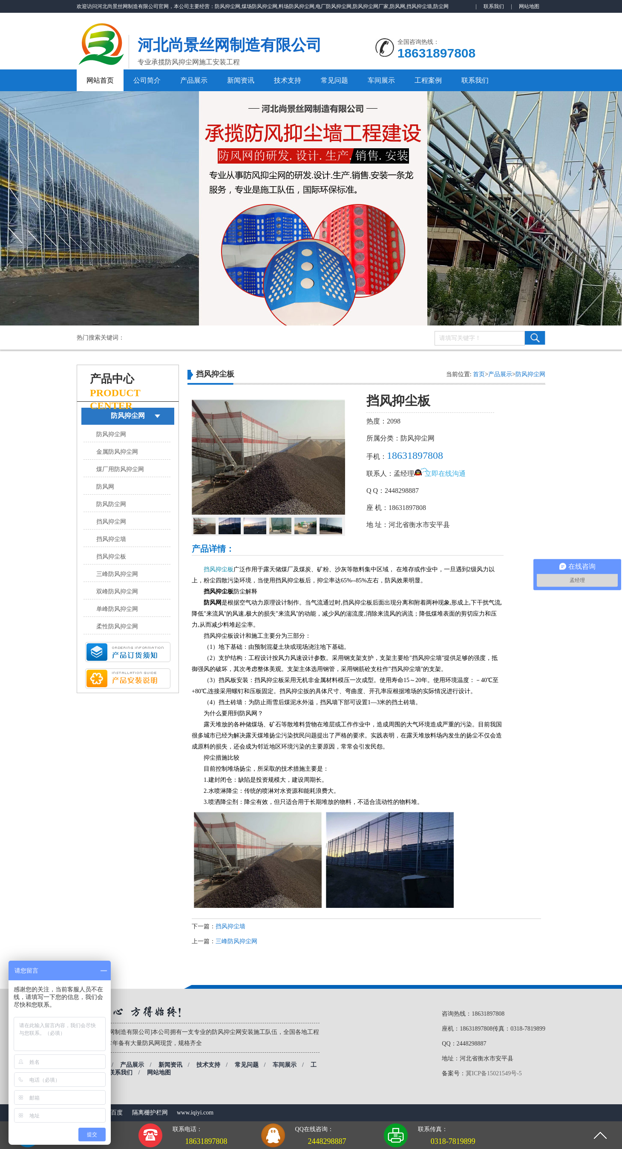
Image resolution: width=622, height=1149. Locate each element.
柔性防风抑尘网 (117, 626)
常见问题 (334, 80)
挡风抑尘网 (111, 521)
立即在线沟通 (445, 473)
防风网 (105, 487)
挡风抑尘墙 (111, 539)
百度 (117, 1112)
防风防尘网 (111, 504)
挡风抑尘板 (111, 556)
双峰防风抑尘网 (117, 591)
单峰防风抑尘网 (117, 609)
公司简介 (147, 80)
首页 (479, 374)
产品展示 (193, 80)
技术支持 (287, 80)
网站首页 (100, 80)
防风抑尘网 (128, 415)
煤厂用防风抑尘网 (120, 469)
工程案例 (428, 80)
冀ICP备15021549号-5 (493, 1073)
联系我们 (494, 6)
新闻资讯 (240, 80)
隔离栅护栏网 (150, 1112)
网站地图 (529, 6)
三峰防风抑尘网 (117, 574)
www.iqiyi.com (195, 1112)
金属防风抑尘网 (117, 452)
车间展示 (381, 80)
